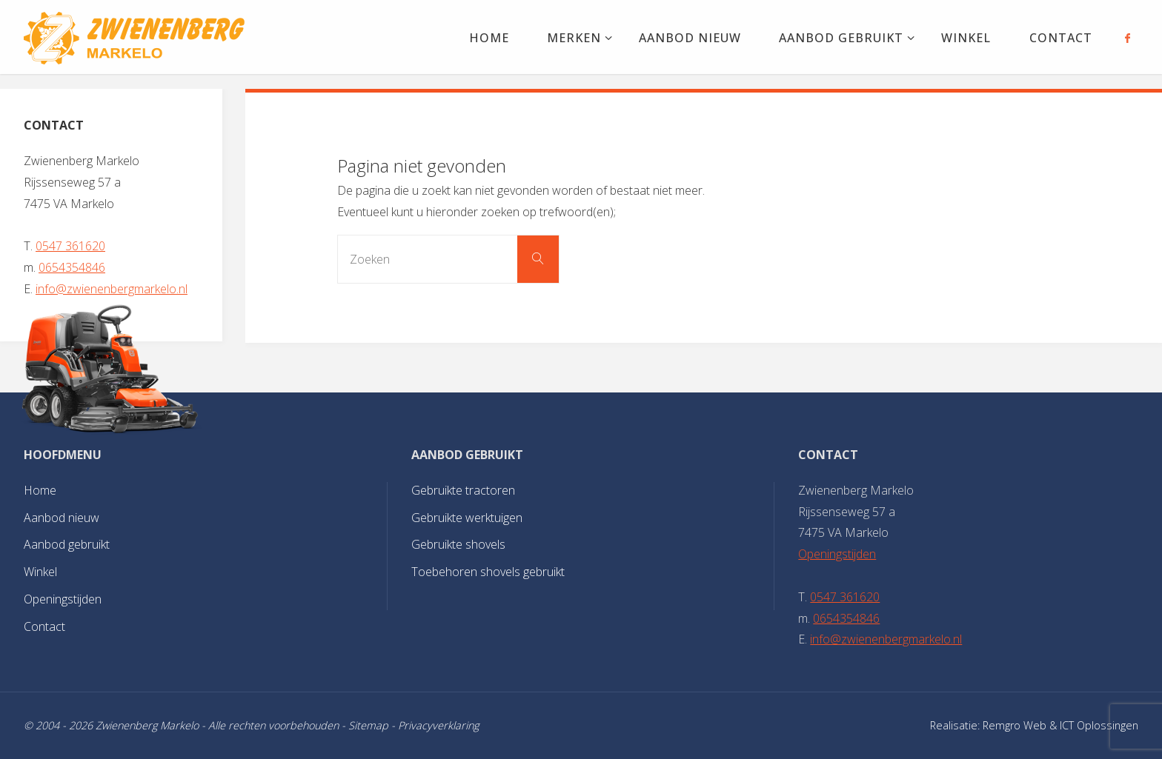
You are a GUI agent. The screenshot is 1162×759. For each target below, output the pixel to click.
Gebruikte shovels (458, 544)
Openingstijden (63, 599)
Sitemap (368, 725)
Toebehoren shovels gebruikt (488, 572)
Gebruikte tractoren (463, 490)
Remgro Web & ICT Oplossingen (1060, 725)
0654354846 (72, 267)
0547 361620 (70, 246)
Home (40, 490)
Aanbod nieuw (61, 517)
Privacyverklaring (438, 725)
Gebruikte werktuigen (466, 517)
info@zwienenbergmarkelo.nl (111, 289)
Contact (44, 626)
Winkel (40, 572)
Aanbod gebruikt (67, 544)
